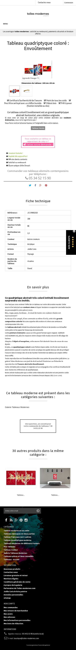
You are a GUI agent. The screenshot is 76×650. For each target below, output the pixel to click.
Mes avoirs (8, 614)
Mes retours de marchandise (16, 610)
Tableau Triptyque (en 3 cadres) (17, 537)
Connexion (68, 2)
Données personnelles (13, 595)
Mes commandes (11, 607)
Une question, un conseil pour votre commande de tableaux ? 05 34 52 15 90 (38, 426)
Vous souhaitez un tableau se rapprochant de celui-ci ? (38, 142)
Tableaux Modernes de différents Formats (22, 543)
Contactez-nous (44, 2)
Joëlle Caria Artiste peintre (15, 591)
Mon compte (9, 603)
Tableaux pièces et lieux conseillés (18, 556)
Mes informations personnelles (17, 620)
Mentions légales (11, 578)
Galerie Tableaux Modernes (17, 407)
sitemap (7, 598)
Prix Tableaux (9, 546)
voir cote (58, 375)
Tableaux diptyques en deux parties (19, 534)
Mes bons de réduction (13, 623)
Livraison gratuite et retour (16, 575)
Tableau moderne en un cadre (16, 530)
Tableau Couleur (11, 550)
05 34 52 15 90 (38, 178)
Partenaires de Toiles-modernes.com (19, 588)
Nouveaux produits (12, 569)
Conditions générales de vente (17, 582)
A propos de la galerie (13, 585)
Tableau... (21, 495)
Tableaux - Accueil (11, 559)
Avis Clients (69, 242)
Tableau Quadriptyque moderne (17, 540)
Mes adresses (9, 617)
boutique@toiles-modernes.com (26, 638)
